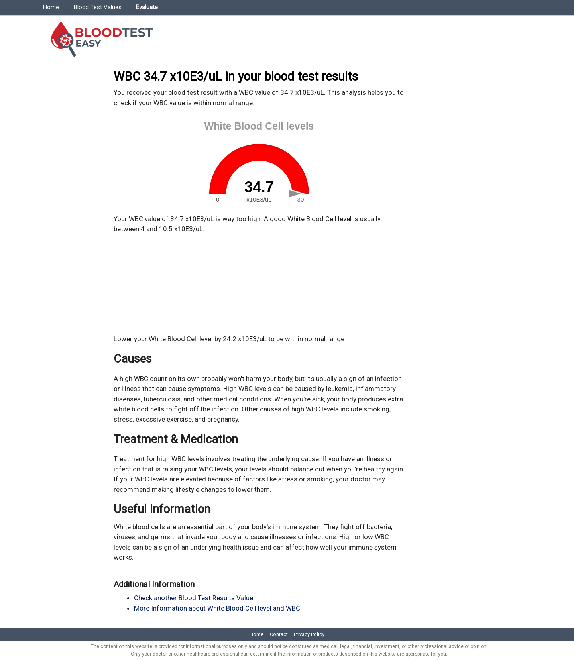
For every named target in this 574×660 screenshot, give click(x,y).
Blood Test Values (98, 7)
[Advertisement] (259, 284)
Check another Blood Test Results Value (193, 598)
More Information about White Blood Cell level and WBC (217, 608)
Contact (279, 634)
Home (51, 7)
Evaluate (147, 7)
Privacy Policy (309, 634)
